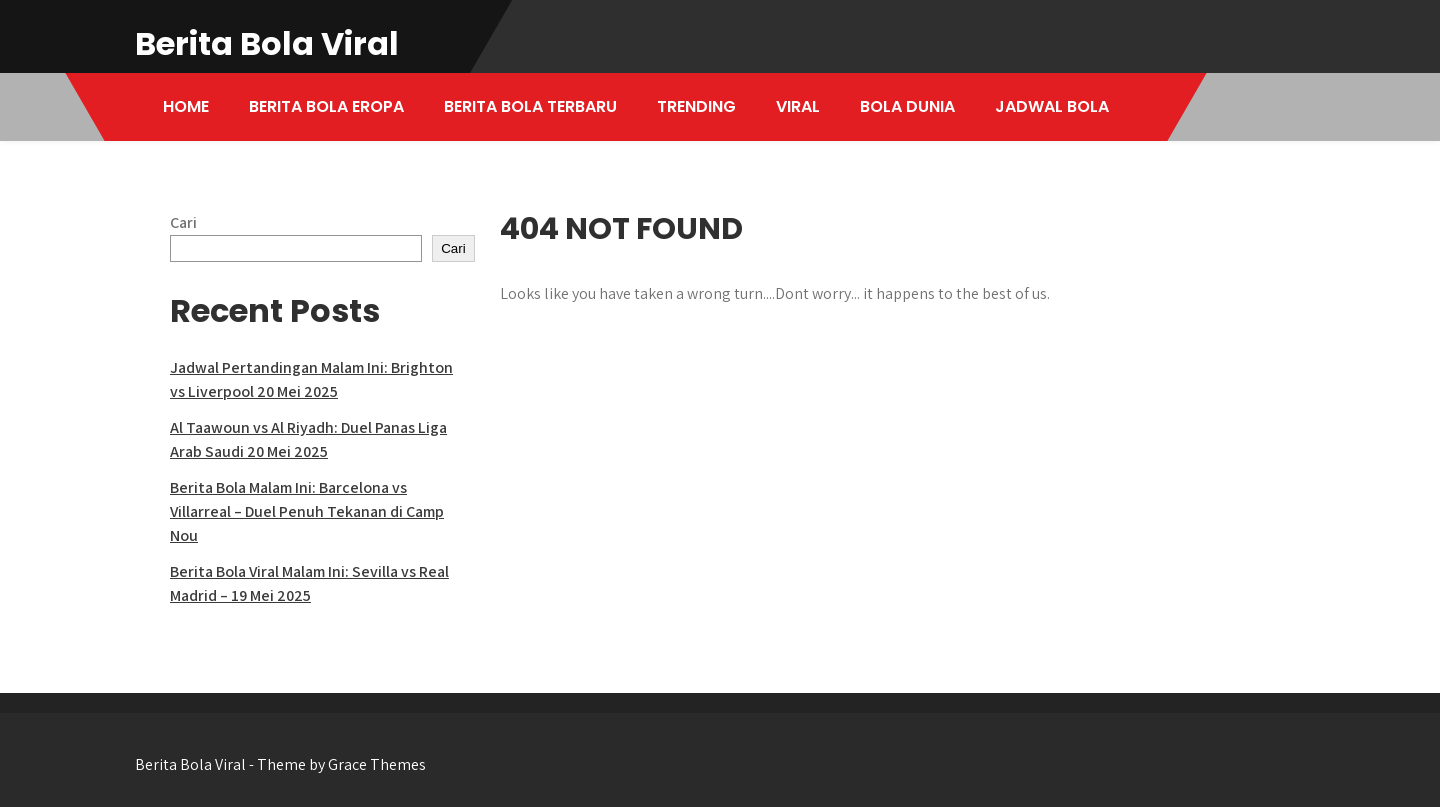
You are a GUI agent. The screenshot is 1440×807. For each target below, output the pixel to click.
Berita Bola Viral (267, 43)
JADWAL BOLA (1052, 106)
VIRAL (798, 106)
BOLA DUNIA (907, 106)
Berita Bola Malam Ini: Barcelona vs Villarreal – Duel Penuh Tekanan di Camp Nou (307, 511)
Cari (183, 222)
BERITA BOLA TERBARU (530, 106)
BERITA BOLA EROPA (326, 106)
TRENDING (696, 106)
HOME (186, 106)
